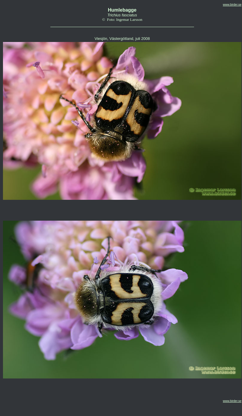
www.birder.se (232, 4)
